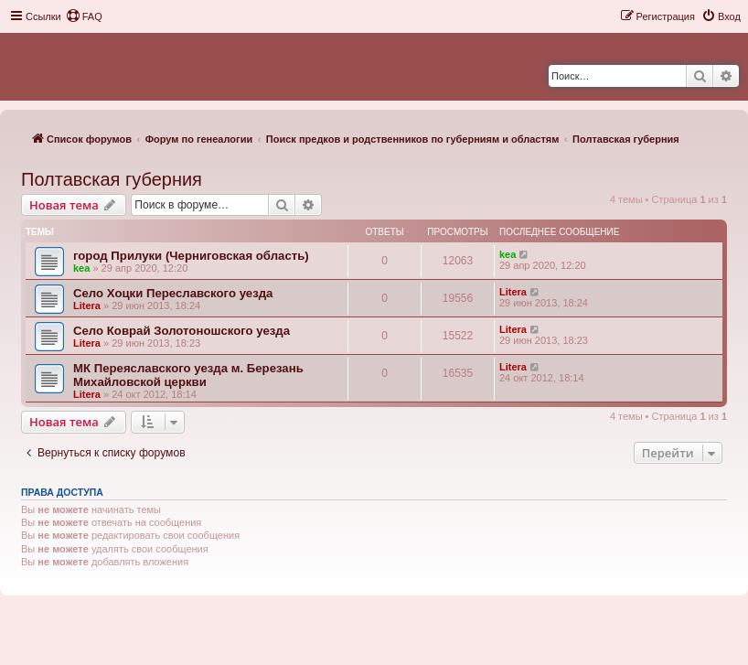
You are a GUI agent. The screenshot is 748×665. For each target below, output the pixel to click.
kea (81, 268)
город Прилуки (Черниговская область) (191, 256)
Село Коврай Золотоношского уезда (181, 331)
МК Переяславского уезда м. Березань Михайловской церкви (188, 375)
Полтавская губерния (111, 179)
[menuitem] (84, 16)
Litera (87, 305)
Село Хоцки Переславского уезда (172, 293)
